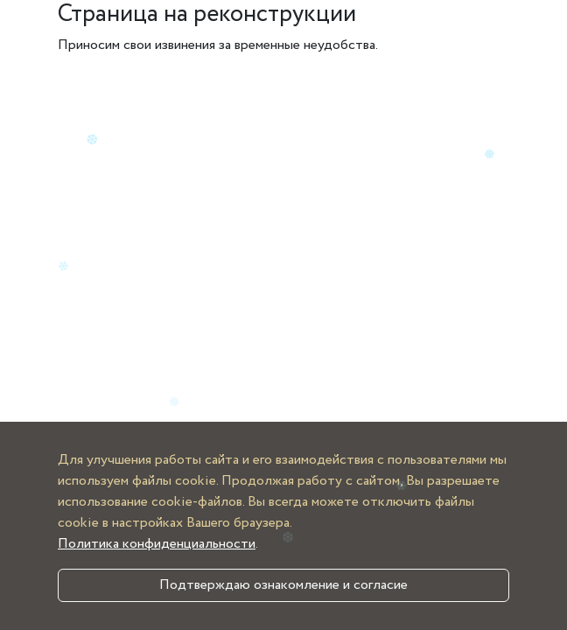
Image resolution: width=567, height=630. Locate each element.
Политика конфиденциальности (157, 544)
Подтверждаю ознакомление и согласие (283, 585)
